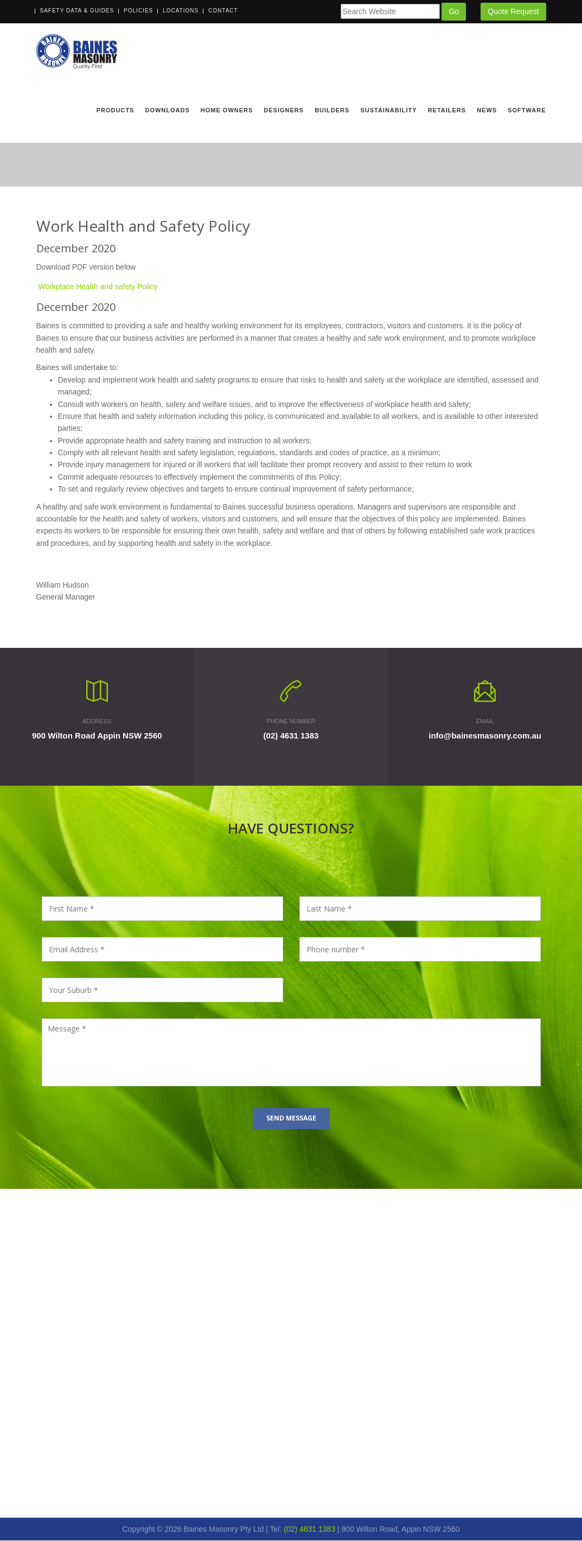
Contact (223, 11)
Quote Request (513, 11)
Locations (181, 11)
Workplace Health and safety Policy (97, 287)
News (487, 110)
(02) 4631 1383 (291, 736)
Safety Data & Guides (77, 11)
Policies (138, 11)
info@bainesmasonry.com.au (484, 736)
